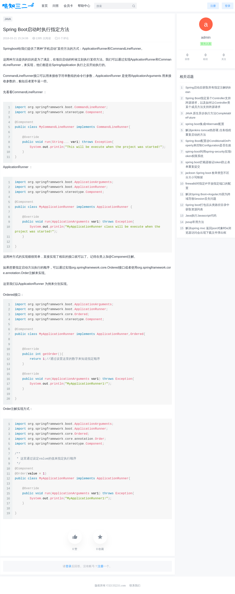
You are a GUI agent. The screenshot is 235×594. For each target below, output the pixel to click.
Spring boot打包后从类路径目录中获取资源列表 (208, 207)
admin (206, 37)
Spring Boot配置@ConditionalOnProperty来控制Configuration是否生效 (208, 143)
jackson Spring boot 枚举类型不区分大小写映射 (207, 175)
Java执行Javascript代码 (201, 215)
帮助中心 (84, 5)
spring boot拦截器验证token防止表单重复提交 (208, 164)
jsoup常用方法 (195, 222)
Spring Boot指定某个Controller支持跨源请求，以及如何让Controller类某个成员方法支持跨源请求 (208, 102)
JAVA (8, 19)
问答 (56, 5)
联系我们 (134, 585)
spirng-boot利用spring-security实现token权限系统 (209, 154)
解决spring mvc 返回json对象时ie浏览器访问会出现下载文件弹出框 (208, 230)
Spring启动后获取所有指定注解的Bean (208, 90)
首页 (45, 5)
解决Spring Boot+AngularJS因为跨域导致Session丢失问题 (208, 196)
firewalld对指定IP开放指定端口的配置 (208, 186)
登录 (68, 566)
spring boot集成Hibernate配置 (205, 124)
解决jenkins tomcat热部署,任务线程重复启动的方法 (208, 132)
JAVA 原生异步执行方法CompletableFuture (208, 115)
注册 (213, 5)
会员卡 (68, 5)
